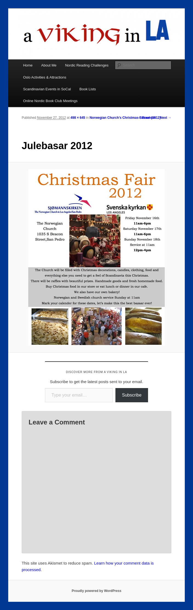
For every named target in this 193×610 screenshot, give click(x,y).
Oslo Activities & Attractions (44, 77)
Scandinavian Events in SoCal (47, 89)
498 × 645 (77, 118)
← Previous (147, 118)
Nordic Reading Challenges (86, 65)
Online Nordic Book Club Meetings (50, 101)
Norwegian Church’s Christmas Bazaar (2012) (125, 118)
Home (28, 65)
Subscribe (131, 395)
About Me (48, 65)
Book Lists (88, 89)
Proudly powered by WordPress (96, 591)
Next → (165, 118)
